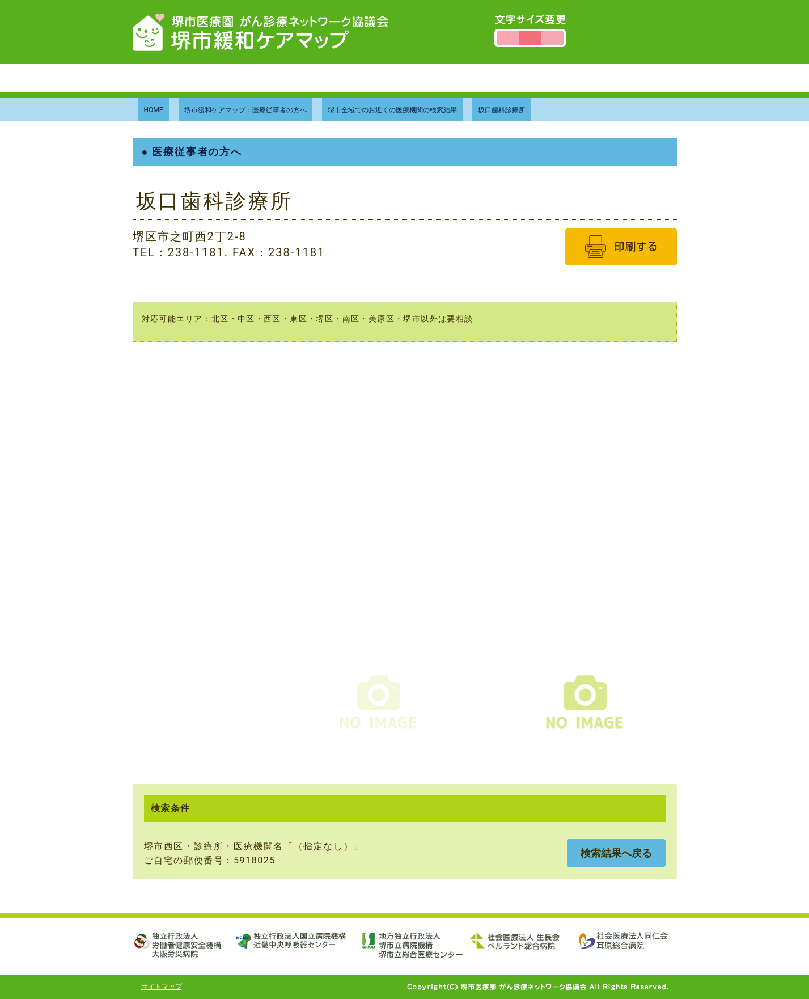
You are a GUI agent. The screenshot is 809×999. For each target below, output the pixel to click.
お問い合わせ (486, 78)
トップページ (171, 78)
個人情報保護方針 (573, 78)
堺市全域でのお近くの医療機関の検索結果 (392, 110)
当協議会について (399, 78)
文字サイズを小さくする (508, 38)
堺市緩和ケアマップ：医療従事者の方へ (245, 110)
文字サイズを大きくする (552, 38)
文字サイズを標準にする (530, 38)
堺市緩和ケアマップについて (279, 78)
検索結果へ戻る (616, 853)
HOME (153, 110)
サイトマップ (161, 986)
